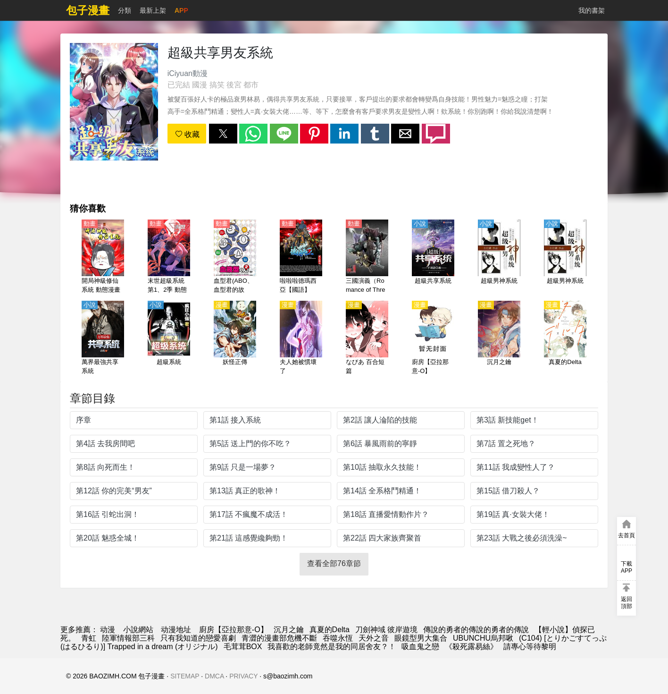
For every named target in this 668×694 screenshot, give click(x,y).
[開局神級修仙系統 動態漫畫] (103, 257)
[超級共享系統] (433, 257)
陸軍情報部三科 (128, 638)
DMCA (214, 676)
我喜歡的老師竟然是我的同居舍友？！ (331, 647)
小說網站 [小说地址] (138, 630)
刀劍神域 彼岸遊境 (386, 630)
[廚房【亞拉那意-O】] (433, 338)
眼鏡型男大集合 (420, 638)
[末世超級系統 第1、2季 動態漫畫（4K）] (169, 257)
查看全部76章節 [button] (334, 563)
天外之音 (374, 638)
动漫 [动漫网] (107, 630)
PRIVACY (243, 676)
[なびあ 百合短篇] (367, 338)
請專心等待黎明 (529, 647)
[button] (223, 134)
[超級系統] (169, 338)
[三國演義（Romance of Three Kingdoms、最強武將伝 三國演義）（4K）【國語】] (367, 257)
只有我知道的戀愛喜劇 (198, 638)
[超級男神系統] (499, 257)
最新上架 (153, 10)
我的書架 (591, 10)
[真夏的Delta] (565, 338)
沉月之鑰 (289, 630)
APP (181, 10)
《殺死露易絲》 (471, 647)
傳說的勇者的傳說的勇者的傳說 (476, 630)
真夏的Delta (329, 630)
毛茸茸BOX (243, 647)
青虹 (88, 638)
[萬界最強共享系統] (103, 338)
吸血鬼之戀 (420, 647)
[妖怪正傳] (235, 338)
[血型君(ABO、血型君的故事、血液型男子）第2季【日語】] (235, 257)
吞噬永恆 (338, 638)
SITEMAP (184, 676)
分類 (124, 10)
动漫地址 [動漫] (176, 630)
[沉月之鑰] (499, 338)
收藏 (187, 134)
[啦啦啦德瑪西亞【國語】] (301, 257)
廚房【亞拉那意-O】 (233, 630)
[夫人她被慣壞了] (301, 338)
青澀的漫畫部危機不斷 (279, 638)
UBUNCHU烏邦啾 (483, 638)
